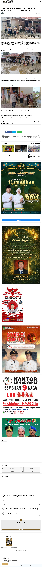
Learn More (9, 561)
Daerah (7, 129)
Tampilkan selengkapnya (35, 143)
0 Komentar (38, 216)
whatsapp (31, 468)
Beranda (2, 5)
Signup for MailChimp (6, 557)
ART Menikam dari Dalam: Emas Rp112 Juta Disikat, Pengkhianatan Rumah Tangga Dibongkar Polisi (7, 154)
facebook (12, 468)
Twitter (14, 131)
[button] (41, 2)
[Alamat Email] (21, 527)
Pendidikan (7, 5)
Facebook (9, 131)
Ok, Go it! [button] (5, 563)
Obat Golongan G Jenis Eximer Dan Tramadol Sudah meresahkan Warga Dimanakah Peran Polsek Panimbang (19, 496)
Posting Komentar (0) (21, 220)
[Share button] (24, 132)
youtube (31, 471)
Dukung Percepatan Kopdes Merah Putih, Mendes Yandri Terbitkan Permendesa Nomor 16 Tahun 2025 (21, 503)
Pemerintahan (17, 129)
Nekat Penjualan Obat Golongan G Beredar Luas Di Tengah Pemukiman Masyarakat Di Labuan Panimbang (21, 514)
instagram (12, 471)
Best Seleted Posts (5, 558)
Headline (11, 129)
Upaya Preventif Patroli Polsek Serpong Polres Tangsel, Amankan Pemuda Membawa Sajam (20, 508)
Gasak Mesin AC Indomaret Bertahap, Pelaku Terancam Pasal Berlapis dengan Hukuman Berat (20, 154)
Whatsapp (20, 131)
